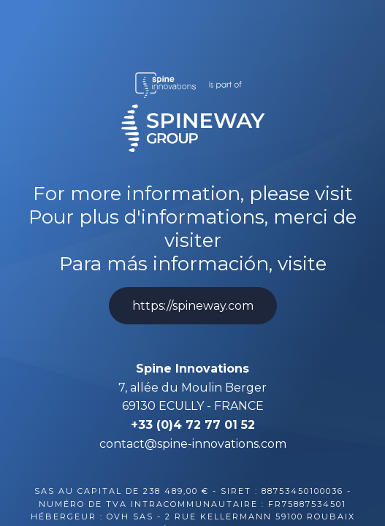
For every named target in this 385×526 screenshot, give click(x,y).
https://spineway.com (193, 306)
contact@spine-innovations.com (192, 444)
